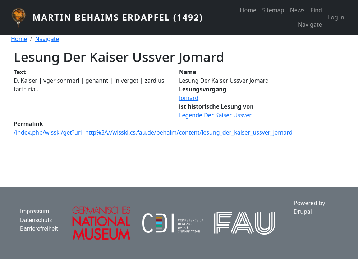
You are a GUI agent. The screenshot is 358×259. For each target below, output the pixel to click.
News (297, 10)
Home (248, 10)
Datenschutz (36, 220)
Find (316, 10)
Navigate (310, 24)
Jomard (188, 98)
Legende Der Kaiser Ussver (215, 115)
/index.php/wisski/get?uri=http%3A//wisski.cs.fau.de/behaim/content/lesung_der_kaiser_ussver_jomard (153, 132)
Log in (336, 17)
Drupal (303, 211)
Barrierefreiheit (39, 228)
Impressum (34, 211)
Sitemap (273, 10)
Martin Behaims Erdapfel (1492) (117, 17)
